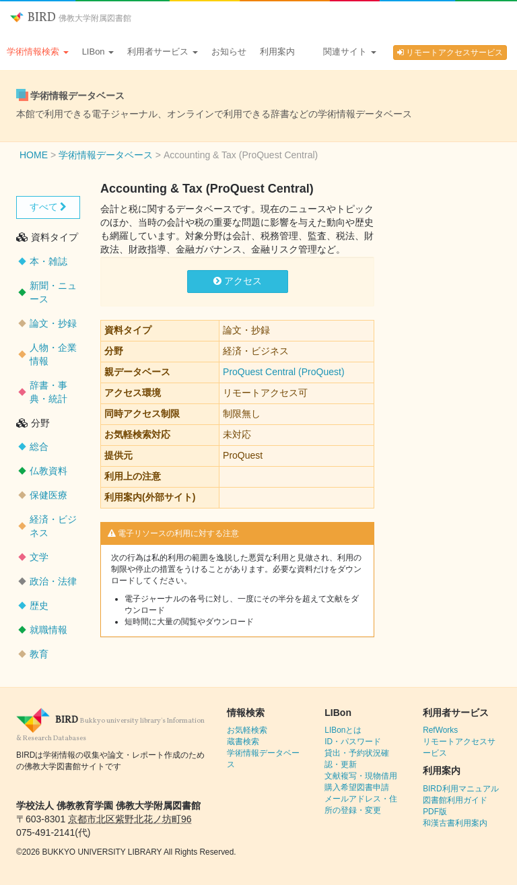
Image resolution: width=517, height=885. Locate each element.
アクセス (237, 280)
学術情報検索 (38, 51)
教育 (39, 654)
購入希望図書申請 (356, 787)
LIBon (98, 51)
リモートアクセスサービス (450, 52)
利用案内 (277, 51)
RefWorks (440, 730)
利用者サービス (162, 51)
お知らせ (228, 51)
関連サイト (349, 51)
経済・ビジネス (53, 526)
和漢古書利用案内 (455, 823)
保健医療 (48, 495)
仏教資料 (48, 470)
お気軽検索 (247, 730)
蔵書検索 (243, 741)
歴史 (39, 605)
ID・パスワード (352, 741)
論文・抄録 (53, 323)
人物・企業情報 (53, 354)
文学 (39, 557)
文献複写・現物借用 (360, 776)
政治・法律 (53, 581)
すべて (48, 206)
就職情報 (48, 629)
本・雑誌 (48, 261)
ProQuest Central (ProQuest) (284, 371)
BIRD (70, 17)
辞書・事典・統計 (48, 392)
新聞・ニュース (53, 292)
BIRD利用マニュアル (460, 788)
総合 (39, 446)
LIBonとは (342, 730)
